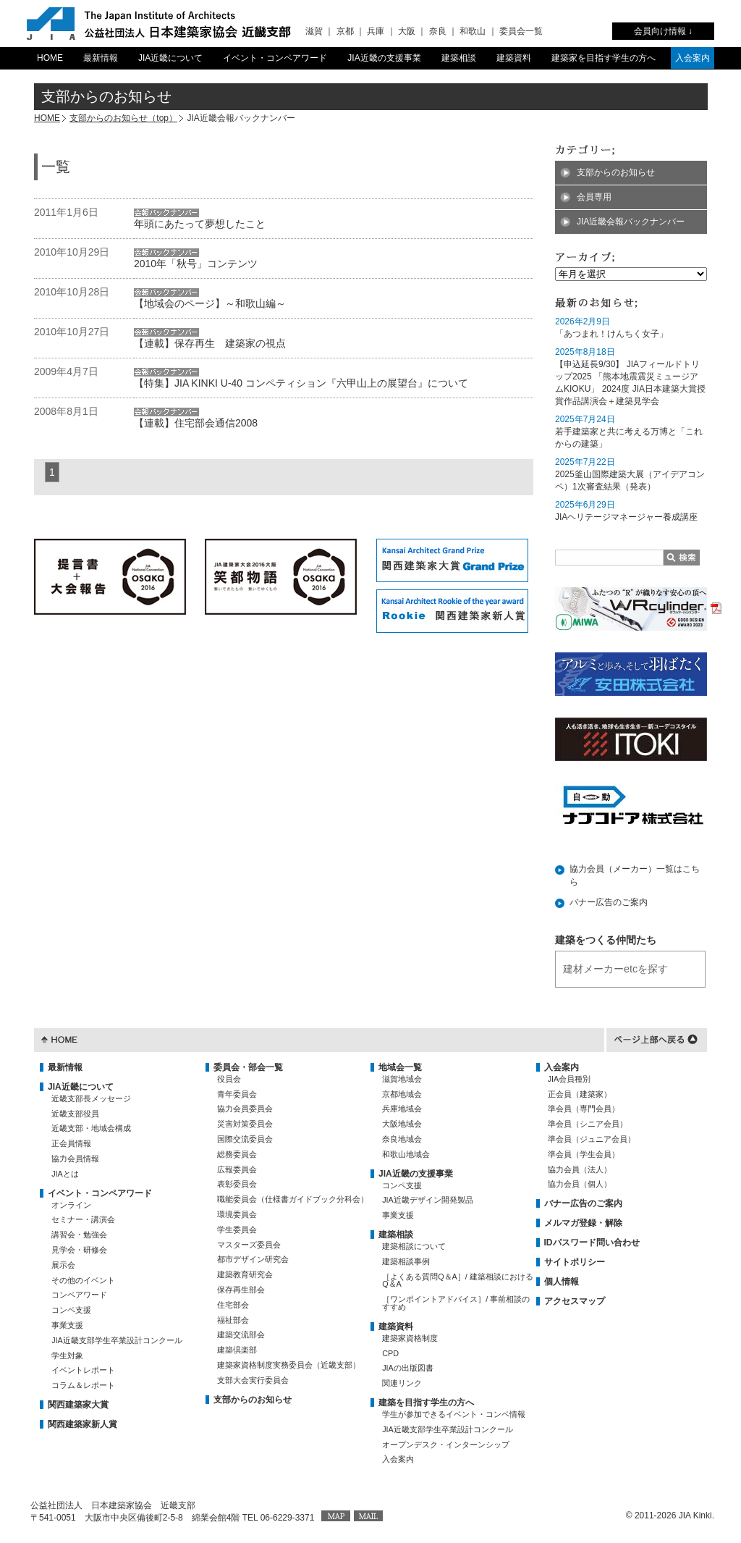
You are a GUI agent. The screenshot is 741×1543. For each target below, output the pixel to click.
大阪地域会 (402, 1123)
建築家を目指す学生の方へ (603, 58)
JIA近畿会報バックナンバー (631, 221)
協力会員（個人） (579, 1184)
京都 (345, 31)
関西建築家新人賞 (82, 1424)
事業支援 (67, 1325)
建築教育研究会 (245, 1274)
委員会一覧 (521, 31)
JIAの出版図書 (407, 1367)
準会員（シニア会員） (587, 1123)
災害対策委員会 (245, 1123)
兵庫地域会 (402, 1108)
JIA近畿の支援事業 (383, 58)
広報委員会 (237, 1169)
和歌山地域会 (406, 1154)
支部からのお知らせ (616, 172)
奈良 (437, 31)
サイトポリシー (574, 1262)
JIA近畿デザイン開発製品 (427, 1199)
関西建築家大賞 (78, 1405)
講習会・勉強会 (79, 1234)
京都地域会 (402, 1094)
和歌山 (473, 31)
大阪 (406, 31)
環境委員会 (237, 1214)
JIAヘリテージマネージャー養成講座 (626, 517)
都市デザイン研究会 (253, 1259)
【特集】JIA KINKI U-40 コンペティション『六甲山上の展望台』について (301, 383)
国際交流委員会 (245, 1139)
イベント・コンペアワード (275, 58)
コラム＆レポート (83, 1385)
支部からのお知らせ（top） (123, 118)
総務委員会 (237, 1154)
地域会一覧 (400, 1067)
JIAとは (65, 1173)
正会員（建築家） (579, 1094)
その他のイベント (83, 1280)
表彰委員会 (237, 1184)
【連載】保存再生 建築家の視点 (210, 343)
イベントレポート (83, 1370)
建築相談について (414, 1246)
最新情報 (100, 58)
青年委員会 (237, 1094)
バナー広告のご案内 (608, 902)
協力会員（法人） (579, 1169)
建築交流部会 (241, 1334)
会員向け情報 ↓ (663, 31)
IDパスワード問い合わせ (592, 1242)
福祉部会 (233, 1320)
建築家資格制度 (410, 1338)
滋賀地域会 (402, 1079)
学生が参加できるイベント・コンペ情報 (453, 1414)
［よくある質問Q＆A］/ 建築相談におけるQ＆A (457, 1280)
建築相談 (458, 58)
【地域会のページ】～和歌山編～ (210, 303)
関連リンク (402, 1383)
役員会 (229, 1079)
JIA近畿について (170, 58)
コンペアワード (79, 1294)
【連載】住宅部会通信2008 (196, 423)
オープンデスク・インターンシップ (445, 1444)
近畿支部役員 (75, 1113)
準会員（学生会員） (583, 1154)
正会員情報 (71, 1143)
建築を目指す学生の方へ (426, 1402)
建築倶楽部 (237, 1349)
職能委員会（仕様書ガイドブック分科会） (292, 1199)
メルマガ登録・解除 (583, 1223)
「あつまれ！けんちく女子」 (611, 334)
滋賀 (314, 31)
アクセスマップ (574, 1301)
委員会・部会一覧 (248, 1067)
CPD (390, 1353)
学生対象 (67, 1355)
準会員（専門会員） (583, 1108)
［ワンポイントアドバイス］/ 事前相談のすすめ (456, 1303)
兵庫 (375, 31)
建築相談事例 (406, 1261)
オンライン (71, 1205)
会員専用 (594, 197)
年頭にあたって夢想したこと (200, 224)
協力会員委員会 (245, 1108)
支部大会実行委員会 (253, 1380)
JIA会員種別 (569, 1079)
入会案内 (692, 58)
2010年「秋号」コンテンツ (196, 263)
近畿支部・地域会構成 (91, 1128)
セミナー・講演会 (83, 1219)
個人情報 (561, 1282)
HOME (50, 58)
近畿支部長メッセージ (91, 1098)
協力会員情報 (75, 1158)
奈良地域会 (402, 1139)
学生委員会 (237, 1229)
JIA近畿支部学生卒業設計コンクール (116, 1340)
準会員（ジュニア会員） (591, 1139)
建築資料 (513, 58)
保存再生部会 (241, 1289)
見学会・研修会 (79, 1249)
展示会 (63, 1265)
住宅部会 (233, 1304)
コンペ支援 (71, 1310)
